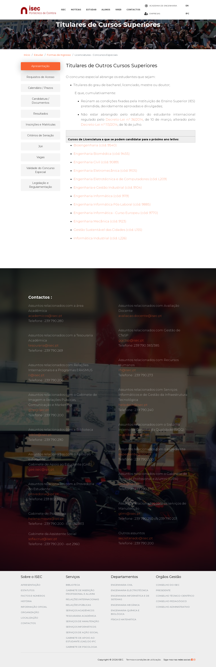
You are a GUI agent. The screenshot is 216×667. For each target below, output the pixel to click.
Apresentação (30, 584)
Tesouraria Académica (81, 615)
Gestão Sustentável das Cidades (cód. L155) (108, 230)
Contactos (28, 623)
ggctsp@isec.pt (131, 340)
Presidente (163, 590)
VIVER (118, 9)
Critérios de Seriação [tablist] (40, 135)
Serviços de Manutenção (82, 621)
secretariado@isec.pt (135, 538)
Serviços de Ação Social (82, 632)
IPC (187, 13)
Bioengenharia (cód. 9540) (95, 145)
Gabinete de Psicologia (81, 646)
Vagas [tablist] (40, 157)
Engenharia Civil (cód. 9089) (96, 162)
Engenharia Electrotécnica (129, 590)
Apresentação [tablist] (40, 66)
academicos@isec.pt (45, 316)
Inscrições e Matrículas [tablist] (40, 124)
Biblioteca (73, 584)
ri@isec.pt (36, 375)
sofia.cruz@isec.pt (42, 539)
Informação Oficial (34, 606)
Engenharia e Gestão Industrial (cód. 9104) (108, 187)
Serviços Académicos (80, 610)
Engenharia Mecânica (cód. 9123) (100, 221)
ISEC (63, 9)
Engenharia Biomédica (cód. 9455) (102, 154)
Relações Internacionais (82, 599)
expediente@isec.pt (134, 454)
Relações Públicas (78, 605)
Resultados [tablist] (40, 113)
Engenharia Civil (122, 584)
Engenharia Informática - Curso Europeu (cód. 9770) (116, 213)
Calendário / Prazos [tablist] (40, 88)
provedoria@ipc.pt (43, 494)
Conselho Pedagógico (171, 601)
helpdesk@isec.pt (133, 405)
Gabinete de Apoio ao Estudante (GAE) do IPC (81, 639)
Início (27, 54)
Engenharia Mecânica (125, 605)
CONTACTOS (133, 9)
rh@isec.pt (127, 370)
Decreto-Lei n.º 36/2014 (124, 119)
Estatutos (27, 590)
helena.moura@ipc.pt (46, 518)
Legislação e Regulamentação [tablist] (40, 185)
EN (187, 6)
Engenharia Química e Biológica (125, 612)
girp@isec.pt (38, 410)
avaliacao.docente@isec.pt (140, 316)
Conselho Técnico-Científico (175, 595)
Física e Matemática (123, 619)
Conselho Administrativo (173, 606)
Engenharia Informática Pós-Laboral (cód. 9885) (112, 204)
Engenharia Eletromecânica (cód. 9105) (105, 170)
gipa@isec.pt (129, 484)
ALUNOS (106, 9)
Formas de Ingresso (59, 54)
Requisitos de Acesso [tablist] (40, 77)
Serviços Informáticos (81, 626)
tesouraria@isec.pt (43, 345)
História (26, 601)
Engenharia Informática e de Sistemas (130, 597)
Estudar (38, 54)
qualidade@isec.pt (133, 435)
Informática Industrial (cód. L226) (100, 238)
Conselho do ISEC (167, 584)
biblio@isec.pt (40, 435)
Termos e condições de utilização (143, 659)
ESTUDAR (91, 9)
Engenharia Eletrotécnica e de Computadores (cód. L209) (120, 179)
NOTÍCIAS (76, 9)
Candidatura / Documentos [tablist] (40, 100)
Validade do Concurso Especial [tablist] (40, 170)
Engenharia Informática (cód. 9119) (101, 196)
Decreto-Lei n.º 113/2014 (99, 124)
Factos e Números (33, 595)
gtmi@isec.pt (129, 513)
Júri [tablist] (40, 146)
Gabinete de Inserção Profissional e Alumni (80, 592)
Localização (29, 617)
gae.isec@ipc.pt (41, 469)
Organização (30, 612)
